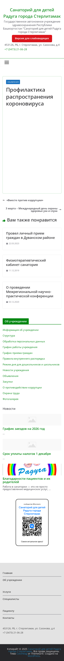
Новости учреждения (16, 370)
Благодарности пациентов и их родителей (26, 480)
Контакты (8, 617)
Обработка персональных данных (24, 341)
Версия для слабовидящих (32, 38)
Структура (9, 335)
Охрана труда (11, 393)
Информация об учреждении (21, 330)
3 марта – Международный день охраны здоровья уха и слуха (33, 209)
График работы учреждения (20, 347)
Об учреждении (12, 580)
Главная (7, 573)
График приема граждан (18, 353)
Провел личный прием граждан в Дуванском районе (30, 235)
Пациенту (8, 610)
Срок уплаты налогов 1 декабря (27, 454)
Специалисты (11, 599)
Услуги (7, 591)
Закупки (8, 381)
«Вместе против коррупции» (23, 200)
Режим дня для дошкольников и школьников (31, 364)
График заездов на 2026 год (24, 429)
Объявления (13, 82)
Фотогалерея (10, 399)
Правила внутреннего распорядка (24, 358)
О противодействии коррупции (22, 387)
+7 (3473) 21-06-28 (16, 49)
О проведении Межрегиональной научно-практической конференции (29, 291)
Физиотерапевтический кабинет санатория (26, 262)
